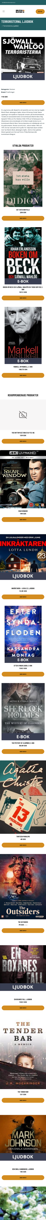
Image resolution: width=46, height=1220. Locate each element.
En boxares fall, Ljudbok (23, 999)
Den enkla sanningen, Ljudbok (23, 1169)
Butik (40, 11)
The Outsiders (23, 922)
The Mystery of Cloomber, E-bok (23, 743)
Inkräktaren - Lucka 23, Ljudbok (23, 588)
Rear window (23, 511)
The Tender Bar (23, 1092)
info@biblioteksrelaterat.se (8, 2)
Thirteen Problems (23, 836)
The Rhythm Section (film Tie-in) (23, 433)
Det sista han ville (23, 210)
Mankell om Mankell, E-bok (23, 367)
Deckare (12, 89)
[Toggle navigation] (3, 11)
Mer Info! (23, 102)
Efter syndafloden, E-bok (23, 666)
